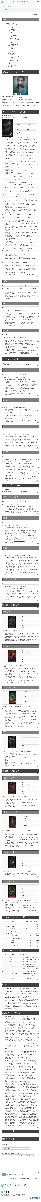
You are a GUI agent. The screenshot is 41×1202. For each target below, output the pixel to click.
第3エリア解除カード (13, 53)
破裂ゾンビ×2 (14, 54)
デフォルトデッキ (12, 62)
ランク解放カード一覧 (13, 60)
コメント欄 (10, 66)
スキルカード (11, 542)
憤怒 (12, 26)
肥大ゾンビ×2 (14, 57)
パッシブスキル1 (12, 30)
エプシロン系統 (14, 44)
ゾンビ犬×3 (13, 47)
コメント (9, 1139)
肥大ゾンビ (13, 48)
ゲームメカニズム (9, 541)
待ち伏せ (13, 51)
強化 (12, 33)
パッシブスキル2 (12, 38)
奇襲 (12, 42)
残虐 (12, 27)
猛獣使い (13, 29)
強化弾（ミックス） (15, 56)
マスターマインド (11, 6)
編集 (38, 276)
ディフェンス (14, 35)
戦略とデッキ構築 (12, 65)
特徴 (9, 63)
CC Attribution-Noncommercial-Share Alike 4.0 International (11, 1195)
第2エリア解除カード (13, 45)
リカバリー (13, 32)
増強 (12, 41)
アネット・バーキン (21, 6)
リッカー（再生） (15, 59)
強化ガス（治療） (15, 50)
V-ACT (12, 36)
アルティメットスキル (13, 24)
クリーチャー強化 (15, 39)
